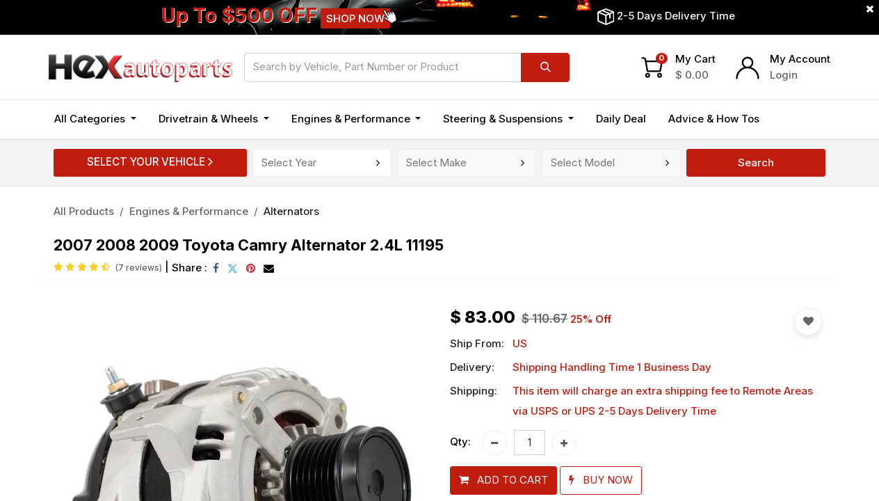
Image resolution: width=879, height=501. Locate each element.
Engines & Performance (188, 211)
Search (756, 162)
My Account (800, 58)
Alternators (291, 211)
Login (784, 74)
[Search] (545, 67)
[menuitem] (621, 119)
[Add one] (563, 442)
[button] (503, 480)
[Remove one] (494, 442)
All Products (84, 211)
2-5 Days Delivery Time (676, 15)
